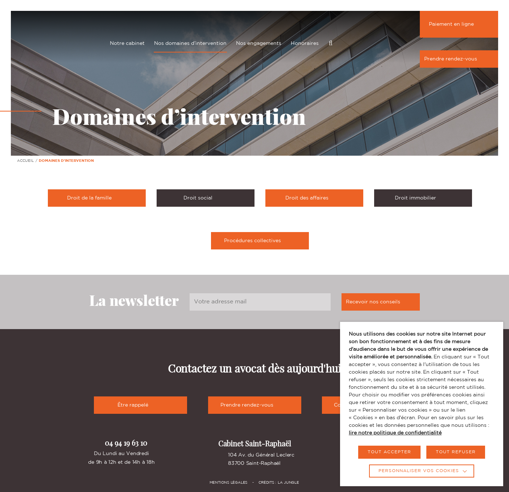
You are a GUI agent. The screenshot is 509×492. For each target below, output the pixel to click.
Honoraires (305, 43)
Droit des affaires (322, 197)
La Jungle (288, 482)
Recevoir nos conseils (380, 301)
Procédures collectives (264, 240)
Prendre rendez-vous (458, 59)
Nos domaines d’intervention (190, 43)
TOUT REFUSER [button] (456, 452)
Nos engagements (258, 43)
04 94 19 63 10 (121, 443)
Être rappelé (140, 405)
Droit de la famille (104, 197)
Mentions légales (229, 482)
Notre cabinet (127, 43)
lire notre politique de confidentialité (395, 433)
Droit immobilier (431, 197)
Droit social (216, 197)
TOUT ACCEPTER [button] (389, 452)
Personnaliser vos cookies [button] (418, 471)
